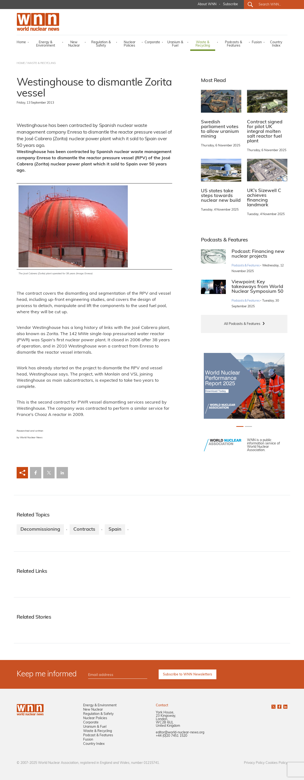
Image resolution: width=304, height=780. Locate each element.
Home (21, 42)
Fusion (257, 42)
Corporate (152, 42)
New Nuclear (74, 44)
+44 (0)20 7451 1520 (171, 736)
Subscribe (230, 4)
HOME (21, 63)
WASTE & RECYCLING (41, 63)
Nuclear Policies (129, 44)
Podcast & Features (98, 735)
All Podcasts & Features (242, 324)
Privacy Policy (254, 763)
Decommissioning (40, 529)
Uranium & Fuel (175, 44)
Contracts (84, 529)
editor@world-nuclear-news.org (180, 732)
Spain (115, 529)
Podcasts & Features (233, 44)
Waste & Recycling (202, 44)
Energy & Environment (45, 44)
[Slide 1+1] (248, 426)
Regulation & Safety (101, 44)
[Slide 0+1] (239, 426)
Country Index (276, 44)
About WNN (207, 4)
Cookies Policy (276, 763)
